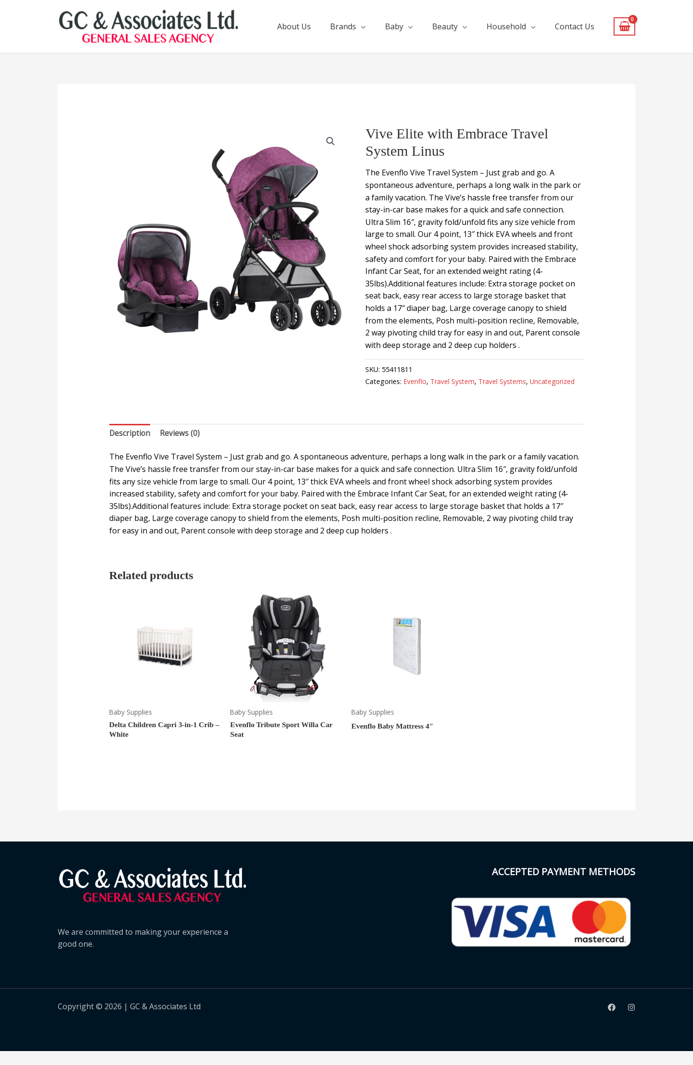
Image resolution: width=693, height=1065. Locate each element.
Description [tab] (130, 446)
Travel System (452, 381)
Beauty (445, 26)
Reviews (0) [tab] (181, 446)
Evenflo (414, 381)
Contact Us (574, 26)
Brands (343, 26)
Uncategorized (388, 393)
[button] (330, 141)
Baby (394, 26)
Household (506, 26)
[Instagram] (631, 1021)
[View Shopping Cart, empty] (624, 26)
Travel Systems (503, 381)
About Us (294, 26)
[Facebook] (612, 1021)
